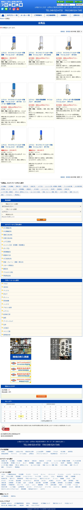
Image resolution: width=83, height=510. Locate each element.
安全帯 (52, 189)
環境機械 (21, 189)
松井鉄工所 (6, 314)
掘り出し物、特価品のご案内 (8, 505)
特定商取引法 (54, 453)
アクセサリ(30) (8, 272)
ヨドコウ (29, 487)
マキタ (5, 283)
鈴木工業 (36, 480)
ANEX (60, 484)
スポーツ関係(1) (8, 265)
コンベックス (44, 189)
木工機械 (3, 186)
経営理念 (70, 451)
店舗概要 (48, 451)
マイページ (14, 453)
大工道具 (36, 189)
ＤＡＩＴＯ (20, 484)
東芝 (65, 480)
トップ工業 (68, 484)
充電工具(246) (7, 238)
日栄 (77, 480)
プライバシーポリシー (42, 453)
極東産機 (40, 484)
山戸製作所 (21, 487)
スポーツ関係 (63, 192)
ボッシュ (6, 297)
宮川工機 (38, 482)
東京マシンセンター (45, 478)
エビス (27, 484)
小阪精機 (73, 476)
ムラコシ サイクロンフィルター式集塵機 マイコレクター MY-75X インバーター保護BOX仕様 (13, 102)
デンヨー (58, 480)
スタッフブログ (35, 505)
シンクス (6, 304)
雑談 (27, 505)
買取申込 (13, 496)
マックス (6, 290)
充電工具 (25, 186)
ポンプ (15, 189)
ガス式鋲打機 (78, 186)
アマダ (68, 478)
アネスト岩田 (7, 307)
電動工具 (18, 186)
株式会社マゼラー (33, 489)
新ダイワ (12, 478)
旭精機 (62, 478)
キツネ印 (11, 480)
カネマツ (42, 489)
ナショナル (60, 474)
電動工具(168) (7, 235)
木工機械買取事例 (19, 503)
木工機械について (45, 503)
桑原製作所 (60, 476)
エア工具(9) (7, 241)
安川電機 (45, 482)
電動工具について (57, 503)
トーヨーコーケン (27, 476)
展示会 (28, 503)
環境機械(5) (7, 252)
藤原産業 (64, 487)
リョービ (35, 474)
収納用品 (59, 189)
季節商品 (17, 195)
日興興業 (11, 482)
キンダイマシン (27, 480)
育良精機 (6, 300)
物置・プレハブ (74, 192)
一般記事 (21, 505)
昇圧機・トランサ (5, 189)
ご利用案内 (10, 451)
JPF (2, 476)
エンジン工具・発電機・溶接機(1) (14, 245)
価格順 (63, 31)
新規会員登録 (4, 453)
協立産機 (18, 480)
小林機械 (77, 482)
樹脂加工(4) (7, 255)
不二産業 (18, 482)
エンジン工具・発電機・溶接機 (53, 186)
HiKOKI (5, 287)
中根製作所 (11, 484)
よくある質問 (39, 451)
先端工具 (33, 186)
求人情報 (63, 451)
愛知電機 (23, 489)
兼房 (4, 318)
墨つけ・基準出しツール (21, 192)
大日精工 (6, 328)
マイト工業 (6, 331)
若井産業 (60, 482)
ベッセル (75, 484)
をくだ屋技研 (68, 482)
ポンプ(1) (6, 248)
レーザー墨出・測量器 (7, 192)
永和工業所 (53, 484)
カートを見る (23, 453)
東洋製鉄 (71, 480)
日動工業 (3, 482)
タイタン (44, 480)
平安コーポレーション (31, 478)
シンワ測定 (13, 487)
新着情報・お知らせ (6, 503)
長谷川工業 (4, 487)
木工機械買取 (4, 496)
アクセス (55, 451)
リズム (52, 476)
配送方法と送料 (30, 451)
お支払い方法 (19, 451)
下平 (46, 484)
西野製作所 (6, 335)
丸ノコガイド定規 (35, 192)
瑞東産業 (3, 484)
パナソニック (51, 474)
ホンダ (71, 487)
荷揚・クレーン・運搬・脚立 (50, 192)
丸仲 (4, 324)
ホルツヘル (56, 487)
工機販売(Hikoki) (12, 474)
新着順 (68, 31)
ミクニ (33, 484)
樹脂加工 (29, 189)
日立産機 (21, 474)
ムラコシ (6, 311)
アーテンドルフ (8, 321)
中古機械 (11, 186)
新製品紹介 (35, 503)
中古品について (69, 503)
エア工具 (40, 186)
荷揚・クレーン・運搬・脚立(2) (13, 262)
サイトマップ (63, 453)
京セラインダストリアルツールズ (9, 489)
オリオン (3, 480)
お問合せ (31, 453)
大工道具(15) (7, 258)
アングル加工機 (68, 186)
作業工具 (67, 189)
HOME (3, 451)
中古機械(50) (7, 231)
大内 (74, 478)
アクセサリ (9, 195)
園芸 (2, 195)
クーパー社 (48, 487)
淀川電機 (53, 482)
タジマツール (77, 474)
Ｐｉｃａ (55, 478)
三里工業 (31, 482)
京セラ (5, 294)
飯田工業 (77, 487)
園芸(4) (5, 269)
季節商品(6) (7, 275)
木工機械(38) (7, 228)
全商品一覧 (4, 461)
